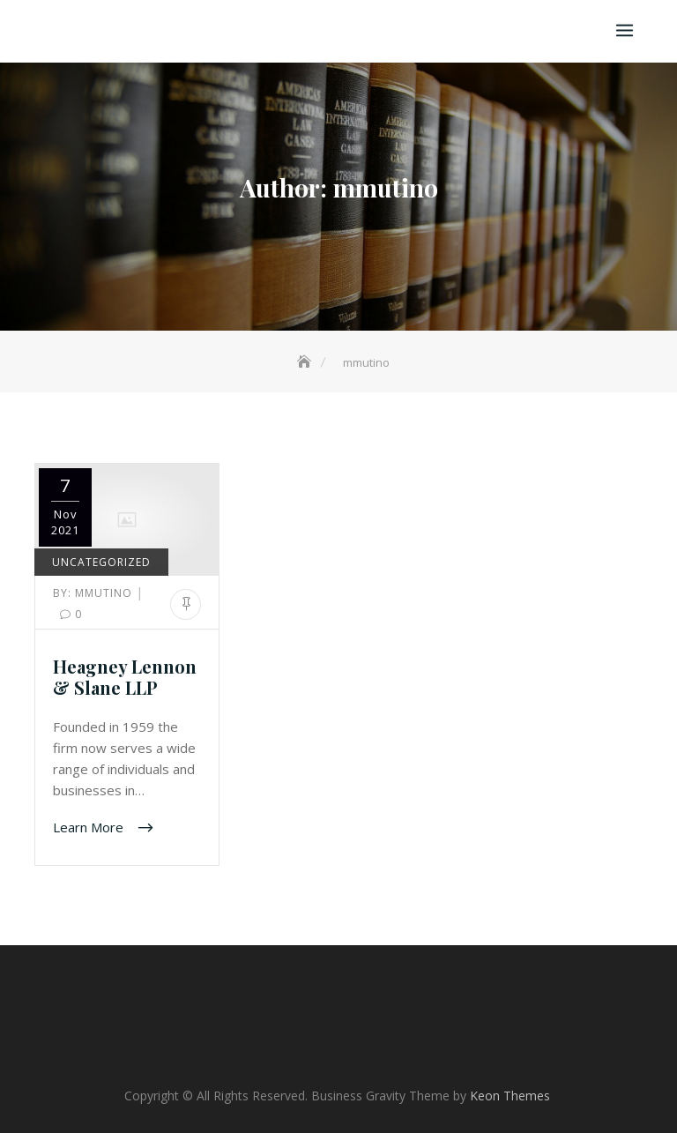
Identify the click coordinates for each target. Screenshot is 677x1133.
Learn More (90, 827)
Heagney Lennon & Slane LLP (125, 676)
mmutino (94, 592)
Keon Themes (510, 1095)
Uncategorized (101, 562)
